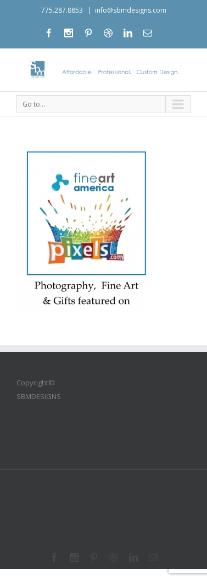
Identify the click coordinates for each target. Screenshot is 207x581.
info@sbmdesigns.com (130, 10)
